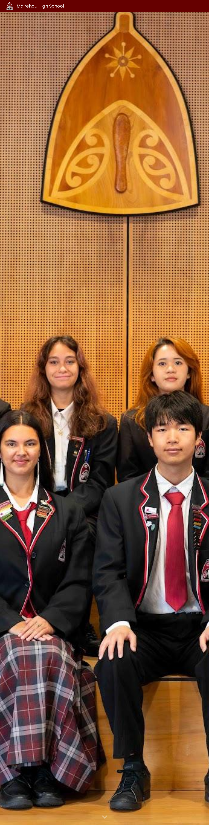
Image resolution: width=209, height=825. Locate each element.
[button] (104, 817)
